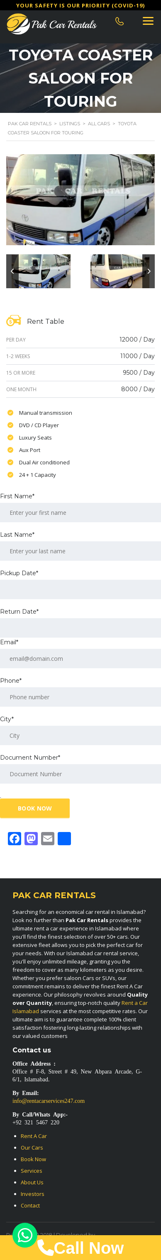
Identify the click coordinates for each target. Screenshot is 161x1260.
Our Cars (32, 1147)
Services (31, 1170)
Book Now (33, 1159)
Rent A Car (34, 1136)
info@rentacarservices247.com (48, 1100)
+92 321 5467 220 (35, 1122)
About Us (32, 1182)
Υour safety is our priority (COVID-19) (80, 5)
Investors (32, 1194)
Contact (30, 1205)
